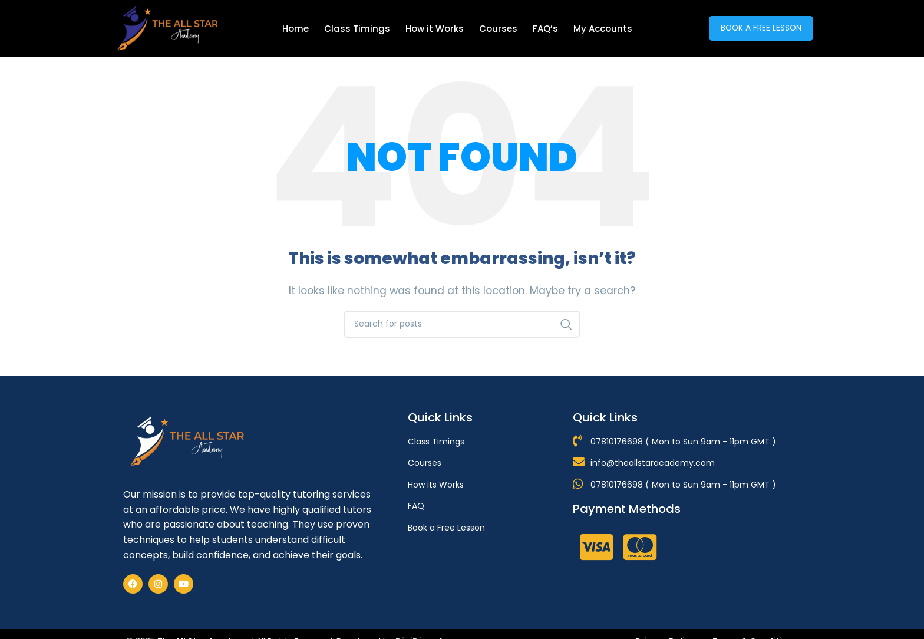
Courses (498, 28)
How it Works (434, 28)
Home (295, 28)
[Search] (462, 324)
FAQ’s (545, 28)
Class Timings (357, 28)
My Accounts (602, 28)
